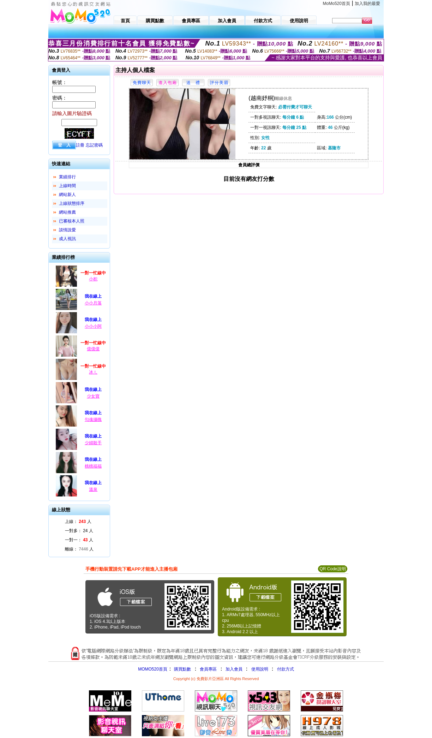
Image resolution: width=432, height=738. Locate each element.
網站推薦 (67, 212)
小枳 (93, 278)
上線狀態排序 (71, 203)
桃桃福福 (93, 466)
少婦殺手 (93, 442)
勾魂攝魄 (93, 419)
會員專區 (208, 669)
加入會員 (234, 669)
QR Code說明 (332, 568)
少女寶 (93, 396)
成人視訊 (67, 238)
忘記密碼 (94, 145)
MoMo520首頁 (336, 3)
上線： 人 (78, 521)
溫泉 (93, 489)
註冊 (80, 145)
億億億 (93, 348)
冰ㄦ (93, 372)
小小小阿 (93, 326)
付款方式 (285, 669)
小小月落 (93, 302)
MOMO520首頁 (152, 669)
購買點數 (182, 669)
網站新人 (67, 194)
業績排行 (67, 176)
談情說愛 (67, 229)
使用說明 (259, 669)
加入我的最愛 (367, 3)
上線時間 (67, 185)
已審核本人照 (71, 221)
